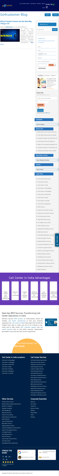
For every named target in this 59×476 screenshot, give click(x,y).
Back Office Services (7, 423)
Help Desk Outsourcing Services (38, 382)
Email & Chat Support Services (46, 250)
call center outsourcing (16, 321)
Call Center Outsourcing (44, 179)
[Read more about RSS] (6, 459)
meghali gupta (8, 27)
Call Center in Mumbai (44, 200)
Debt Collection (42, 269)
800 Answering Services (44, 254)
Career (32, 414)
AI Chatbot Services (6, 432)
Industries (33, 3)
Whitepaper (40, 75)
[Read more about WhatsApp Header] (54, 5)
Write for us (44, 24)
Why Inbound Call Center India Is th (47, 132)
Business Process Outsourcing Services (11, 404)
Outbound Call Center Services (46, 213)
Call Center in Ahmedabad (44, 188)
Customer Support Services (45, 247)
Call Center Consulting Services (38, 375)
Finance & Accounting (7, 414)
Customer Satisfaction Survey (45, 244)
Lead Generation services (37, 366)
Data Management (6, 410)
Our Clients (33, 404)
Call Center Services (43, 182)
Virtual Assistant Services (37, 371)
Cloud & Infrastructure (7, 421)
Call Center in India (25, 3)
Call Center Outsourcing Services (39, 360)
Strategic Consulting (7, 408)
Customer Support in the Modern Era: (47, 147)
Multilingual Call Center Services (39, 386)
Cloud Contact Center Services (46, 260)
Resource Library (35, 408)
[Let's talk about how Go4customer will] (47, 346)
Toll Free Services (6, 436)
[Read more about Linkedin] (9, 457)
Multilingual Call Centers (44, 257)
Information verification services (38, 395)
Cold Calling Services (7, 434)
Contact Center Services (8, 401)
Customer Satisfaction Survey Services (11, 428)
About (43, 3)
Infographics (53, 75)
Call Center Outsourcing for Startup (47, 135)
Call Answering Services (44, 216)
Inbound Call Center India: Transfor (47, 150)
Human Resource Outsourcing (9, 417)
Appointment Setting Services (45, 229)
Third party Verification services (38, 393)
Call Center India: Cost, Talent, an (46, 141)
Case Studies (46, 75)
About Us (33, 401)
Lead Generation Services (44, 238)
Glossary (33, 410)
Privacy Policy (34, 412)
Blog (43, 7)
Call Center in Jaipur (43, 197)
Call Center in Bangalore (44, 204)
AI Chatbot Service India (44, 222)
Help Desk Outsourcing (44, 219)
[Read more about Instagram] (3, 459)
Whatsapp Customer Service (45, 266)
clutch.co (5, 465)
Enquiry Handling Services (37, 390)
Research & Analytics (7, 406)
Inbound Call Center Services (45, 210)
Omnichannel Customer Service (46, 263)
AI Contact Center (6, 441)
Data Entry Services (43, 232)
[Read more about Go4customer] (7, 5)
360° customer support (28, 327)
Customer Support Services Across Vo (47, 138)
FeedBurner (47, 113)
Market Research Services (44, 241)
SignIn (47, 14)
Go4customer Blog (13, 15)
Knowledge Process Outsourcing (10, 443)
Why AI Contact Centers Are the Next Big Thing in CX (15, 22)
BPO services (18, 319)
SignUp (55, 14)
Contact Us (33, 406)
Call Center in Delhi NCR (44, 194)
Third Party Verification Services (46, 235)
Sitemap (33, 417)
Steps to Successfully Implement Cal (47, 144)
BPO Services (41, 207)
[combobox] (40, 54)
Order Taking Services (43, 225)
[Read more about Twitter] (6, 457)
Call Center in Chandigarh (44, 191)
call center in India (18, 323)
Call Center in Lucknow (7, 373)
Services (39, 3)
